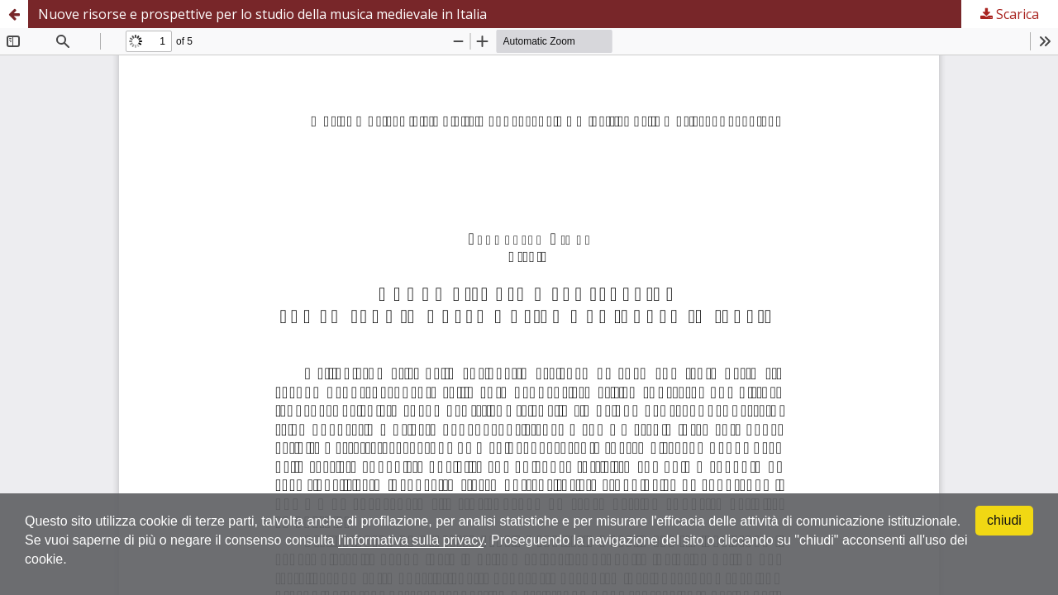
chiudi (1004, 520)
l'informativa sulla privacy (411, 540)
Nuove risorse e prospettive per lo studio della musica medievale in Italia (262, 14)
